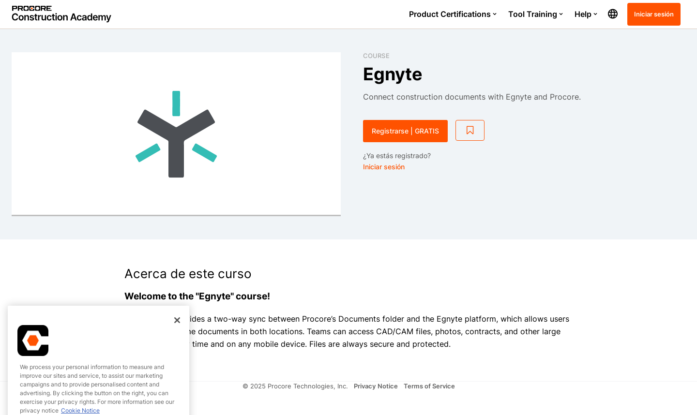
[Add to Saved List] (470, 130)
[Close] (177, 342)
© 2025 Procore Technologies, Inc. (295, 386)
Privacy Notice (376, 386)
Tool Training (535, 14)
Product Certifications (453, 14)
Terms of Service (429, 386)
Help (586, 14)
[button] (612, 14)
